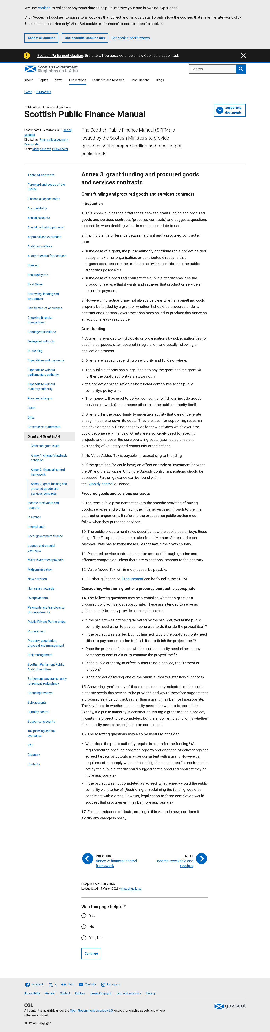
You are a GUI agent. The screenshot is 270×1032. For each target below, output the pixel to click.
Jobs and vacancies (129, 993)
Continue (91, 953)
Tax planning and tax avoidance (41, 733)
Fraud (31, 408)
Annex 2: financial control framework (48, 472)
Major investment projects (46, 560)
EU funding (35, 351)
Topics (43, 80)
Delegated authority (41, 341)
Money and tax (41, 149)
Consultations (140, 80)
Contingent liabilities (42, 332)
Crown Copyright (100, 993)
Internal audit (36, 527)
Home (28, 92)
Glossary (34, 755)
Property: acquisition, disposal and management (46, 643)
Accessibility (32, 993)
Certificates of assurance (45, 308)
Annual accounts (39, 218)
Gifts (31, 417)
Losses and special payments (41, 548)
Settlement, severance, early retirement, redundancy (47, 681)
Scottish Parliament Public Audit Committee (46, 667)
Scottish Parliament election (60, 55)
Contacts (34, 764)
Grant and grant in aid (45, 446)
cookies (44, 8)
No (91, 926)
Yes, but (96, 937)
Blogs (160, 80)
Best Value (35, 284)
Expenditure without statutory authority (41, 386)
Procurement (36, 631)
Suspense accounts (41, 721)
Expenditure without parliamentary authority (43, 372)
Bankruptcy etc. (38, 275)
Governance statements (44, 427)
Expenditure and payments (46, 360)
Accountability (37, 208)
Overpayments (38, 598)
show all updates (130, 888)
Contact (65, 993)
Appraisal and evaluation (44, 237)
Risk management (40, 655)
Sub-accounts (37, 702)
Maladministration (40, 569)
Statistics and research (108, 80)
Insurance (34, 517)
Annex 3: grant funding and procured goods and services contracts (49, 488)
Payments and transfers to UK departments (46, 610)
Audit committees (40, 246)
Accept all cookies (41, 38)
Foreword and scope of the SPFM (46, 187)
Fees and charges (40, 398)
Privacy (150, 993)
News (59, 80)
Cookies (80, 993)
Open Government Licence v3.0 (91, 1010)
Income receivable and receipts (43, 505)
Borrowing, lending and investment (43, 296)
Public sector (60, 149)
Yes (92, 915)
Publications (77, 80)
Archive (50, 993)
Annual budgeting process (46, 227)
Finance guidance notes (44, 199)
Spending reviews (40, 693)
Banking (33, 265)
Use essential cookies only (85, 38)
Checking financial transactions (40, 320)
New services (37, 579)
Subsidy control (38, 712)
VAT (30, 745)
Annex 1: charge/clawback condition (49, 458)
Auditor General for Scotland (47, 256)
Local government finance (45, 536)
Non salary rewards (41, 588)
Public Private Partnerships (47, 622)
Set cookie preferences (130, 38)
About (28, 80)
